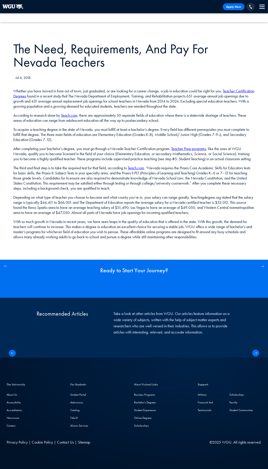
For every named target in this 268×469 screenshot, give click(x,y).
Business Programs (144, 395)
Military (202, 395)
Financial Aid (205, 402)
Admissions (76, 402)
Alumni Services (79, 425)
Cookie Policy (42, 442)
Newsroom (13, 418)
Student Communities (241, 410)
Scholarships (141, 425)
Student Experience (145, 410)
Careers (11, 425)
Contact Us (65, 442)
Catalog (75, 410)
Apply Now (233, 7)
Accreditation (14, 410)
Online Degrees (143, 418)
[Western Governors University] (12, 6)
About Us (12, 395)
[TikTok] (190, 442)
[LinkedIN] (155, 442)
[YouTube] (181, 442)
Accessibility (14, 402)
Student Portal (78, 395)
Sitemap (84, 442)
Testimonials (204, 410)
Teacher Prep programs (188, 148)
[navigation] (262, 7)
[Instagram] (172, 442)
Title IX (74, 418)
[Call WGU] (251, 7)
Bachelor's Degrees (145, 402)
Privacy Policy (17, 442)
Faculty (233, 402)
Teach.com (69, 115)
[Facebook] (163, 442)
